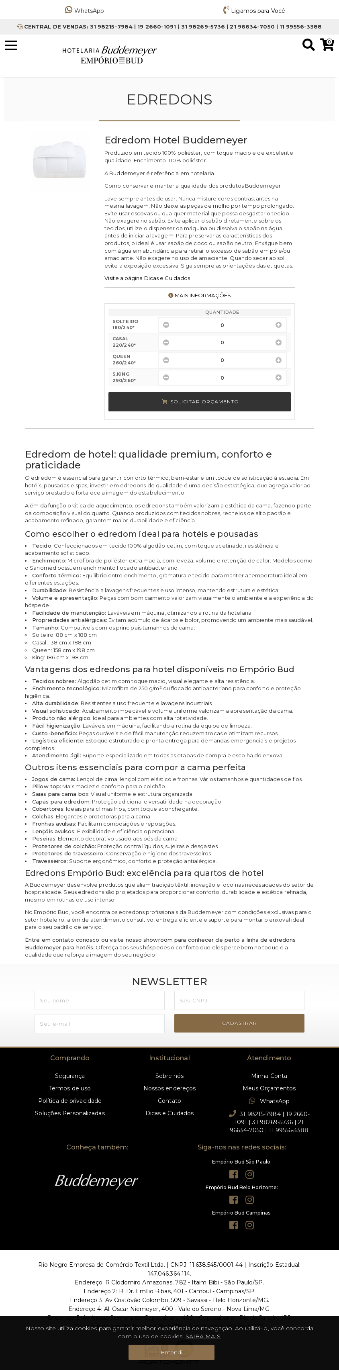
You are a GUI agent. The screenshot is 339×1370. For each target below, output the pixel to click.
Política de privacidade (70, 1100)
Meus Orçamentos (269, 1088)
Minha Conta (269, 1076)
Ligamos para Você (254, 10)
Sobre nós (169, 1076)
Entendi (172, 1352)
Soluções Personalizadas (69, 1113)
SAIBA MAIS (203, 1336)
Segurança (70, 1076)
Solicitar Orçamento (200, 402)
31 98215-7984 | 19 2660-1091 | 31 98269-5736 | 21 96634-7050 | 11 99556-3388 (269, 1122)
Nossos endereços (169, 1088)
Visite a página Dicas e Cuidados (147, 278)
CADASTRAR (239, 1023)
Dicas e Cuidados (169, 1113)
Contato (169, 1100)
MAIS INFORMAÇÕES (199, 295)
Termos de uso (70, 1088)
